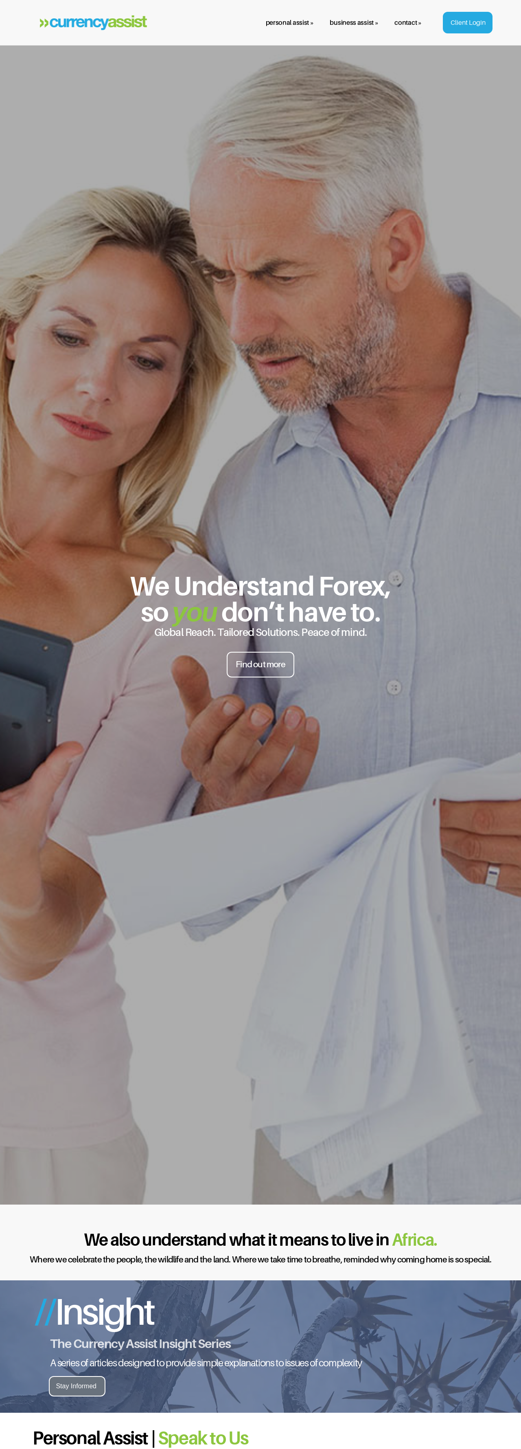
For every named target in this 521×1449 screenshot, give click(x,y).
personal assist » (290, 22)
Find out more (260, 664)
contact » (407, 22)
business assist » (354, 22)
